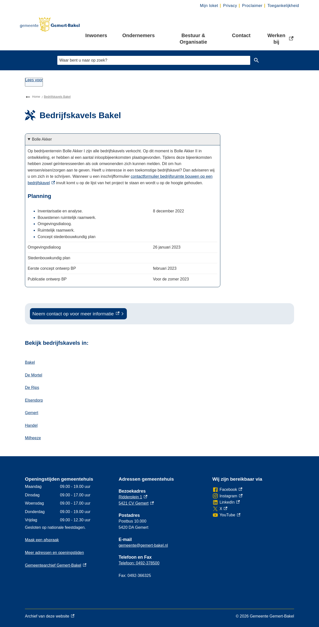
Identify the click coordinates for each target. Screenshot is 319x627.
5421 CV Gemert (136, 503)
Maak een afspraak (42, 540)
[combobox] (153, 60)
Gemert (31, 413)
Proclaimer (252, 5)
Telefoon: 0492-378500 (139, 563)
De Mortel (33, 375)
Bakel (30, 362)
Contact (241, 35)
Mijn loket (209, 5)
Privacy (230, 5)
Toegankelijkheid (283, 5)
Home (36, 96)
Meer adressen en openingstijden (54, 552)
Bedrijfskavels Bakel (57, 96)
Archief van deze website (49, 616)
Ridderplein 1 (133, 497)
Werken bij (280, 39)
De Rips (32, 387)
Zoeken (255, 60)
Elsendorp (34, 400)
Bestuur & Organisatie (193, 39)
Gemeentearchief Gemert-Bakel (55, 565)
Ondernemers (138, 35)
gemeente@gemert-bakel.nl (143, 545)
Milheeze (33, 438)
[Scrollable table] (123, 242)
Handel (31, 425)
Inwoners (96, 35)
